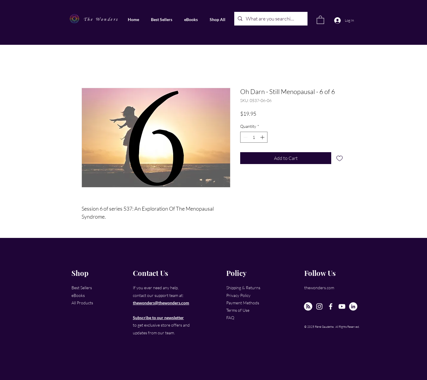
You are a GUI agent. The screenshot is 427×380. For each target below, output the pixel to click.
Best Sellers (81, 287)
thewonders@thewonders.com (161, 302)
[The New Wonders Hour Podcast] (308, 306)
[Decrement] (244, 137)
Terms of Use (237, 310)
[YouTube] (342, 306)
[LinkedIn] (353, 306)
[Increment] (263, 137)
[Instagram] (319, 306)
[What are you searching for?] (270, 19)
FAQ (230, 317)
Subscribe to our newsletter (158, 317)
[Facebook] (330, 306)
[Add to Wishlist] (339, 158)
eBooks (78, 295)
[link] (320, 19)
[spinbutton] (253, 137)
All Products (82, 302)
